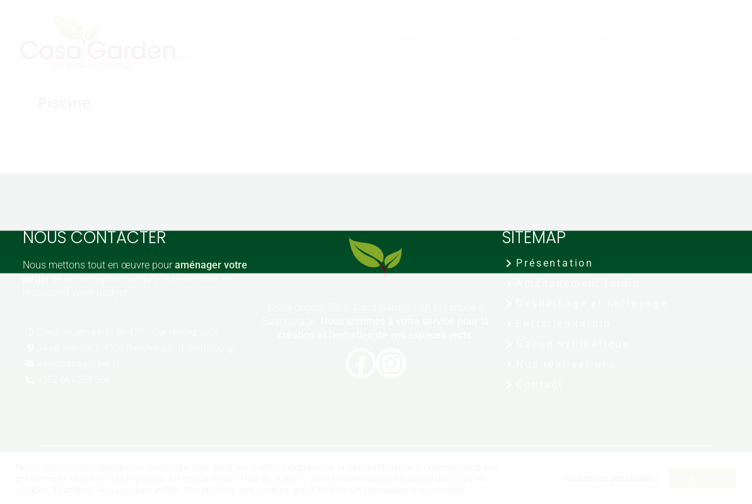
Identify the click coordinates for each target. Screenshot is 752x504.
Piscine (64, 102)
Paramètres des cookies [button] (609, 478)
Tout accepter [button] (702, 478)
